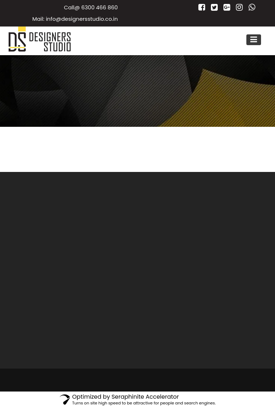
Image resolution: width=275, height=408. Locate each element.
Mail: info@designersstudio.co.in (75, 19)
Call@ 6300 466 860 (91, 7)
